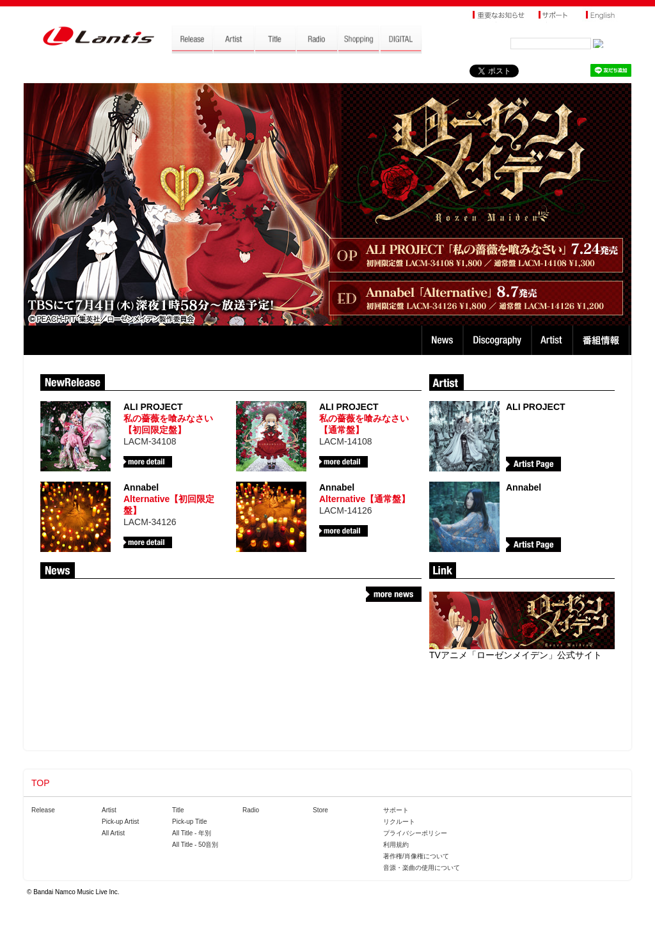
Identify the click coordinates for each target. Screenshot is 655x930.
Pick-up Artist (120, 821)
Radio (250, 810)
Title (178, 810)
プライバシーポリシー (415, 833)
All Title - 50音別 (195, 844)
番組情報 (602, 340)
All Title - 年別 (191, 833)
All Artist (113, 833)
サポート (396, 810)
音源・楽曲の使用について (421, 867)
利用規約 (396, 844)
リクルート (399, 821)
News (442, 340)
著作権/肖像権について (416, 856)
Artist (553, 340)
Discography (498, 340)
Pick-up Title (189, 821)
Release (43, 810)
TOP (40, 783)
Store (320, 810)
